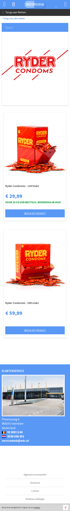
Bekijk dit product (35, 213)
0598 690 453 (13, 436)
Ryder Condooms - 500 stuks (22, 303)
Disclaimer (35, 482)
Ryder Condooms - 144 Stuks (22, 186)
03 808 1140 (12, 432)
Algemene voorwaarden (35, 474)
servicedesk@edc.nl (15, 441)
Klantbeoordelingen (35, 499)
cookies (37, 507)
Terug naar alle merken (13, 18)
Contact (35, 490)
